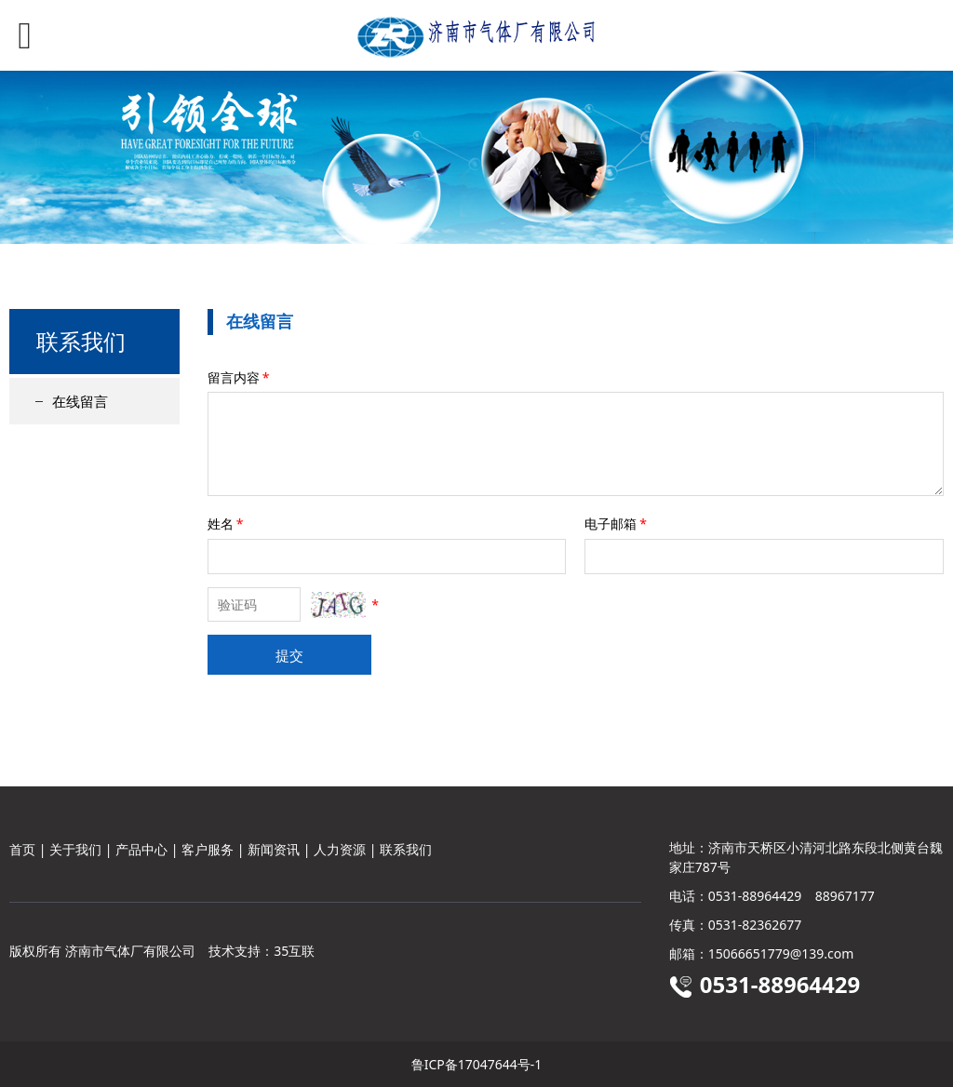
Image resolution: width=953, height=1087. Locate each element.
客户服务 (207, 849)
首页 (22, 849)
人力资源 (340, 849)
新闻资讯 (274, 849)
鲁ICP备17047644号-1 (477, 1064)
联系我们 (406, 849)
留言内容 (240, 377)
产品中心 (141, 849)
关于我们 (75, 849)
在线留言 (80, 401)
